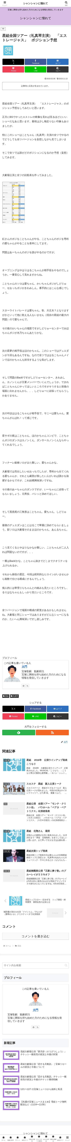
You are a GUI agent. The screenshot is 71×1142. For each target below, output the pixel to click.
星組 (5, 696)
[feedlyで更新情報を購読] (23, 685)
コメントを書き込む (36, 937)
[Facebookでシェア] (35, 62)
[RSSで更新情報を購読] (27, 685)
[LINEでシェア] (35, 69)
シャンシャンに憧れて (35, 3)
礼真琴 (14, 696)
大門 (35, 1010)
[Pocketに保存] (13, 69)
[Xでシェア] (13, 62)
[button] (58, 69)
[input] (35, 966)
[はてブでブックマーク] (58, 62)
